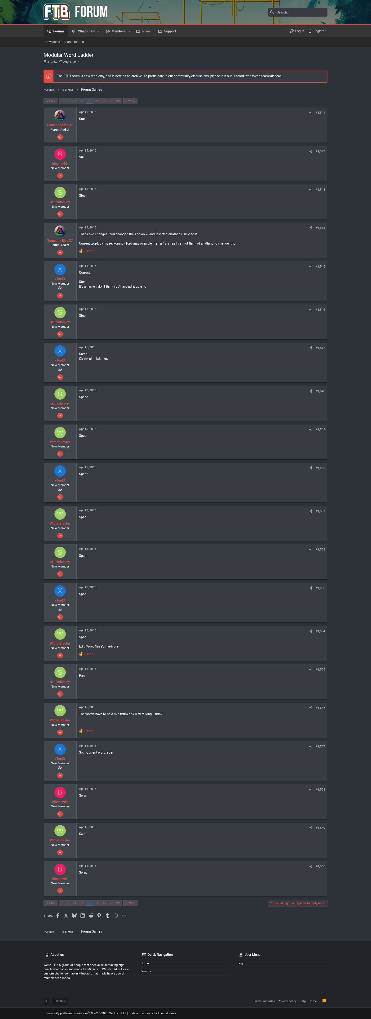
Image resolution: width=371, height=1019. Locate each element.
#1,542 (320, 151)
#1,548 (320, 391)
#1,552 (320, 549)
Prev (52, 101)
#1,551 (320, 511)
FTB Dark (60, 1001)
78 (89, 101)
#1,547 (320, 348)
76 (74, 101)
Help (302, 1001)
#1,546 (320, 309)
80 (104, 101)
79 (97, 101)
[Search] (297, 12)
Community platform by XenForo (85, 1013)
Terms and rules (264, 1001)
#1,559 (320, 828)
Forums (146, 971)
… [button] (68, 101)
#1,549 (320, 429)
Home (145, 963)
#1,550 (320, 468)
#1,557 (320, 746)
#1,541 (320, 112)
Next (128, 101)
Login (241, 963)
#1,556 (320, 708)
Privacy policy (287, 1001)
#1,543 (320, 189)
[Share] (311, 112)
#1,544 (320, 228)
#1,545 (320, 266)
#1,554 (320, 631)
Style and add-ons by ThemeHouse (152, 1013)
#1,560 (320, 866)
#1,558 (320, 789)
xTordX (52, 61)
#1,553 (320, 588)
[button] (98, 31)
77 (82, 101)
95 (118, 101)
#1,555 (320, 669)
